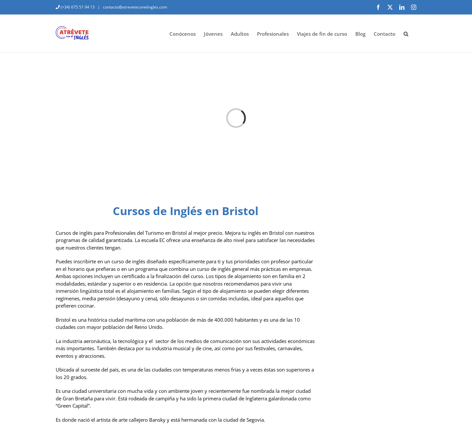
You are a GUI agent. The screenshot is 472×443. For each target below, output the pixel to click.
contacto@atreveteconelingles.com (134, 7)
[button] (405, 33)
